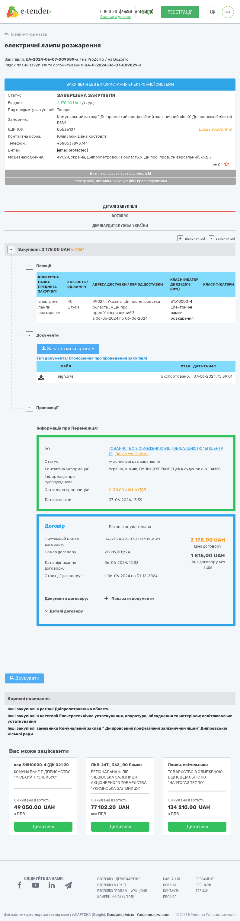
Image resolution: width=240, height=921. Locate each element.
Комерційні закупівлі (115, 897)
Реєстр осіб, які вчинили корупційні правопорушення (120, 181)
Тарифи (202, 891)
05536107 (66, 129)
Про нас (170, 897)
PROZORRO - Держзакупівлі (119, 879)
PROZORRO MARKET (111, 885)
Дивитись (43, 826)
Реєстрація (180, 12)
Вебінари (203, 885)
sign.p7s (65, 376)
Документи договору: (66, 598)
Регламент (205, 879)
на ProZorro (93, 59)
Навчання (171, 879)
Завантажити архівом (68, 348)
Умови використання (153, 915)
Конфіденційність (120, 915)
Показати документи (129, 598)
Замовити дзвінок (115, 16)
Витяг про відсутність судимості (120, 173)
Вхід (147, 12)
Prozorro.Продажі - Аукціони (122, 891)
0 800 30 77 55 (114, 11)
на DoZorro (118, 59)
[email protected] (72, 150)
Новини (169, 885)
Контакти (171, 891)
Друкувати (24, 678)
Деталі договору (64, 611)
